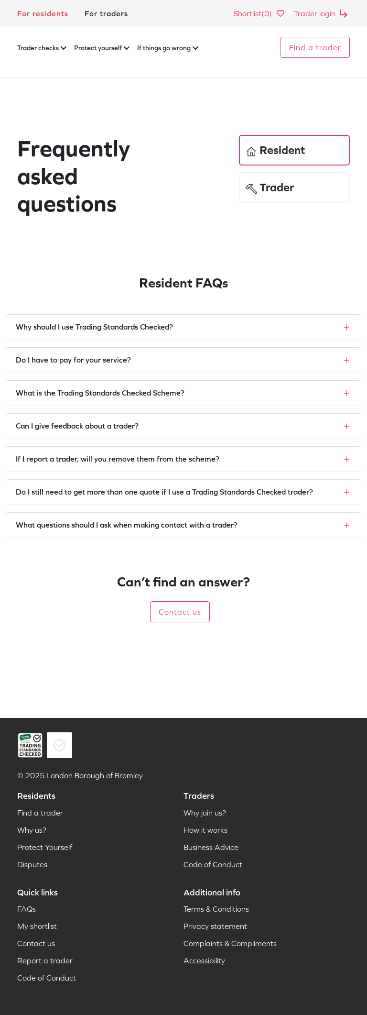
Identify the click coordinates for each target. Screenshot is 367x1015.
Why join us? (205, 812)
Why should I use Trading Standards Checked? (94, 326)
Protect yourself (102, 48)
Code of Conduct (213, 864)
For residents (42, 13)
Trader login (322, 13)
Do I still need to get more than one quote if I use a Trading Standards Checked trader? (164, 491)
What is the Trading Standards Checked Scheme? (100, 392)
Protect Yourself (44, 847)
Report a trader (45, 960)
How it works (205, 830)
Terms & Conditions (216, 909)
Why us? (31, 830)
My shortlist (37, 926)
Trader (270, 187)
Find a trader (315, 47)
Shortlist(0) (260, 13)
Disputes (32, 864)
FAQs (26, 909)
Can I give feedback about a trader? (77, 425)
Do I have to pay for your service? (73, 359)
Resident (275, 150)
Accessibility (204, 960)
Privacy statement (215, 926)
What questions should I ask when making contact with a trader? (126, 524)
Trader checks (41, 48)
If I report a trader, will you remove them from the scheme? (117, 458)
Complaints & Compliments (230, 943)
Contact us (180, 611)
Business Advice (211, 847)
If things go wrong (167, 48)
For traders (106, 13)
